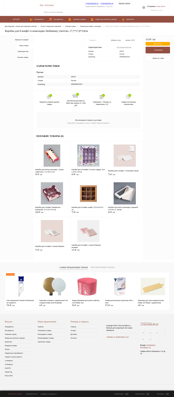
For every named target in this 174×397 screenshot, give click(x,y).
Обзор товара (23, 45)
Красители (8, 342)
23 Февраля (9, 364)
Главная (73, 327)
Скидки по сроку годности (13, 357)
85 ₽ (75, 305)
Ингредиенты (9, 327)
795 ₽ (10, 305)
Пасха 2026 (9, 376)
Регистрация (49, 5)
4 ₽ (42, 305)
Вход (41, 5)
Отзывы (73, 330)
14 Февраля (9, 360)
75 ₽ (124, 175)
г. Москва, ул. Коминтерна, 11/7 (117, 337)
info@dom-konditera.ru (148, 346)
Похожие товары (22, 57)
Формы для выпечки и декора (15, 338)
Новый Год (8, 372)
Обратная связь (13, 394)
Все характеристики (124, 47)
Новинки (40, 327)
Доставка (74, 334)
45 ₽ (52, 175)
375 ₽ (109, 305)
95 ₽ (88, 175)
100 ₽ (52, 213)
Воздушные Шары (11, 345)
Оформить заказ (157, 10)
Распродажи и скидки (45, 334)
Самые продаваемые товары (73, 267)
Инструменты (9, 330)
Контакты (74, 338)
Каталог (16, 19)
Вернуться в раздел (21, 40)
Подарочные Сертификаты (14, 353)
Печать (7, 349)
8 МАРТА (8, 368)
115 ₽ (88, 251)
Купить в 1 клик (158, 58)
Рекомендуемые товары (46, 338)
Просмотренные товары (103, 267)
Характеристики (23, 51)
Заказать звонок (124, 3)
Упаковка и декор (11, 334)
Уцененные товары (44, 342)
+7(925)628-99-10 (91, 3)
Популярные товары (44, 330)
